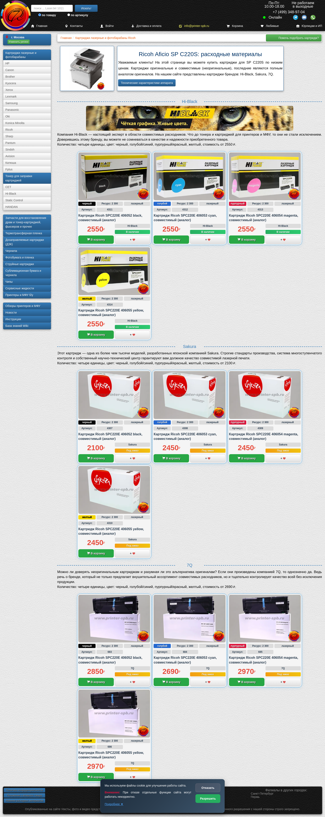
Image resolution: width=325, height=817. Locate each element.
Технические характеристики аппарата (147, 82)
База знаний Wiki (16, 325)
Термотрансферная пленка (23, 233)
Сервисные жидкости (19, 288)
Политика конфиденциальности (24, 790)
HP (7, 63)
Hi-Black (10, 193)
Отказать (208, 787)
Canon (9, 70)
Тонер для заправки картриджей (18, 178)
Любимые (270, 26)
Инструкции (13, 319)
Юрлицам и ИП (309, 26)
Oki (7, 116)
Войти (107, 26)
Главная (39, 26)
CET (8, 187)
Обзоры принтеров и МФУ (22, 306)
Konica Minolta (14, 123)
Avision (10, 156)
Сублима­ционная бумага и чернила (23, 273)
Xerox (9, 90)
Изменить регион (18, 41)
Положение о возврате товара (24, 795)
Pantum (10, 143)
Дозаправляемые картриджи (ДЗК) (24, 242)
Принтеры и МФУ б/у (19, 295)
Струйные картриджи (19, 264)
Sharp (9, 136)
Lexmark (11, 96)
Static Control (14, 200)
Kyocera (10, 83)
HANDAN (11, 207)
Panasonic (12, 109)
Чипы (9, 281)
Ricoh (9, 129)
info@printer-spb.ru (194, 26)
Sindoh (10, 149)
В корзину (96, 239)
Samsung (11, 103)
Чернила (11, 250)
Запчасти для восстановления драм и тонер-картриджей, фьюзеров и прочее (25, 222)
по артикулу (77, 15)
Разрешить (208, 798)
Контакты (73, 26)
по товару (47, 15)
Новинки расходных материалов (24, 800)
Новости (11, 312)
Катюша (10, 162)
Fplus (8, 169)
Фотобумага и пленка (19, 257)
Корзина (235, 26)
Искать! (86, 8)
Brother (10, 76)
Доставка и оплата (146, 26)
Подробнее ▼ (114, 804)
